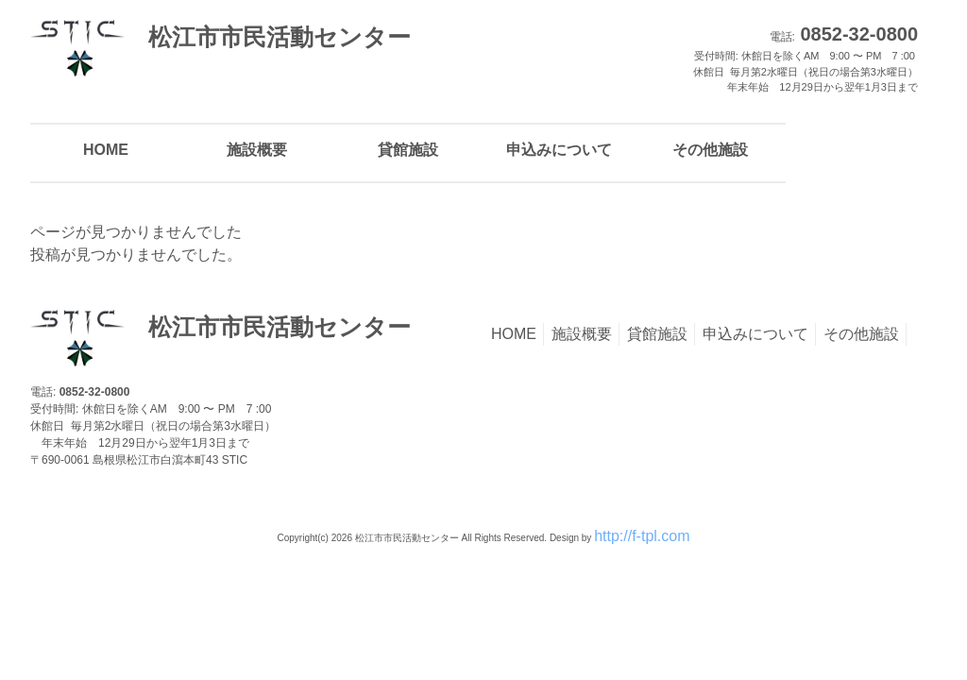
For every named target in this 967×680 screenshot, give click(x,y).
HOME (513, 334)
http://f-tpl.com (641, 536)
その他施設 (861, 334)
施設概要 (581, 334)
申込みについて (755, 334)
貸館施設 (657, 334)
